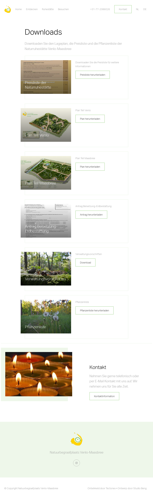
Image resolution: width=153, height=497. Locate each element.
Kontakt (123, 9)
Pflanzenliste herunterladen (94, 310)
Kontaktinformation (104, 396)
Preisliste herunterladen (92, 74)
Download (85, 262)
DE (145, 9)
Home (18, 9)
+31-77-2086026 (100, 9)
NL (137, 9)
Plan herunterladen (90, 118)
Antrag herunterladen (91, 214)
